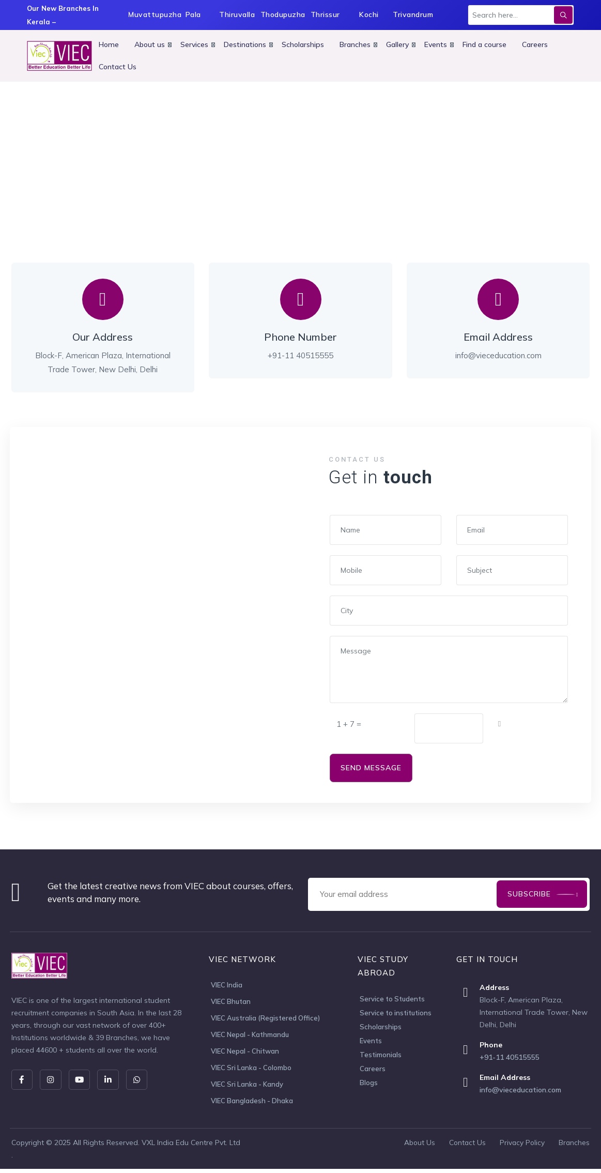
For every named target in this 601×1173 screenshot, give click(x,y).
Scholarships (303, 44)
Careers (535, 44)
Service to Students (392, 999)
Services (194, 44)
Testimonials (381, 1054)
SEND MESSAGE (371, 767)
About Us (417, 1146)
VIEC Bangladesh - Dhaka (252, 1105)
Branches (355, 44)
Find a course (484, 44)
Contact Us (117, 66)
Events (435, 44)
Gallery (397, 44)
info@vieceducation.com (520, 1089)
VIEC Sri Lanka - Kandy (247, 1088)
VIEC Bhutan (231, 1002)
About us (149, 44)
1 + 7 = (348, 724)
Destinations (245, 44)
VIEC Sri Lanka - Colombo (251, 1071)
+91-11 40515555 (509, 1057)
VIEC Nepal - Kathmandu (250, 1036)
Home (109, 44)
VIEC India (226, 985)
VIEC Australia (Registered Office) (265, 1019)
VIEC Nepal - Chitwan (245, 1053)
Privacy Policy (521, 1146)
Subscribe (528, 893)
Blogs (369, 1082)
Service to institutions (396, 1013)
